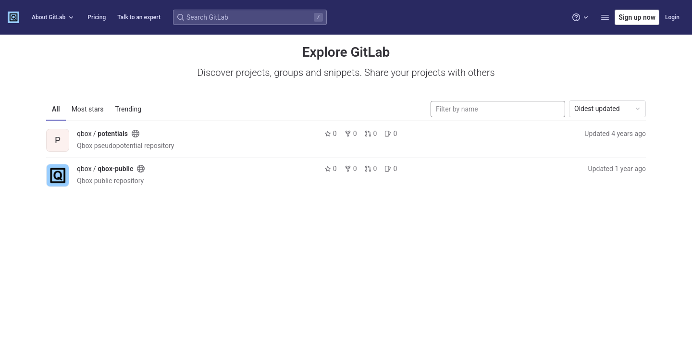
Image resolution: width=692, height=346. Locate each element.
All (56, 109)
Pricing (96, 17)
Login (672, 17)
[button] (605, 17)
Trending (128, 109)
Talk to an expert (139, 17)
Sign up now (636, 17)
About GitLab (53, 17)
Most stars (88, 109)
